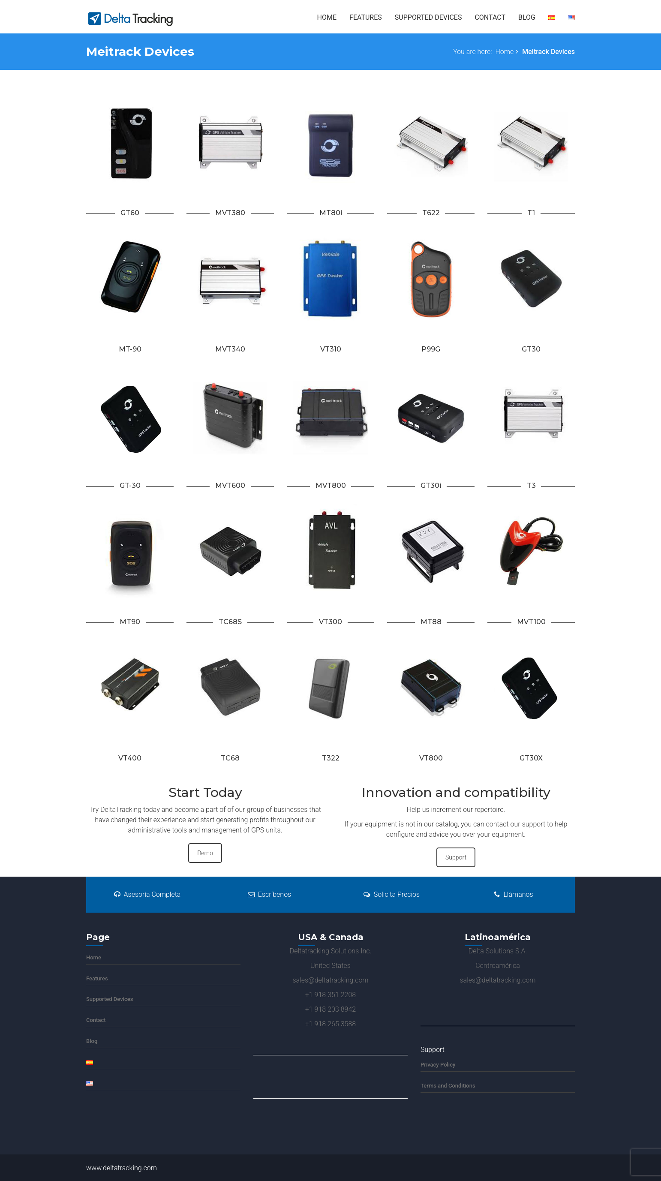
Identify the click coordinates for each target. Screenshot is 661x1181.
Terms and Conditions (448, 1085)
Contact (490, 17)
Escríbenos (269, 894)
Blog (526, 17)
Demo (205, 853)
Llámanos (513, 894)
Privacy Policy (438, 1064)
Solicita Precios (392, 894)
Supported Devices (428, 17)
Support (455, 857)
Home (327, 17)
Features (365, 17)
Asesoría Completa (147, 894)
